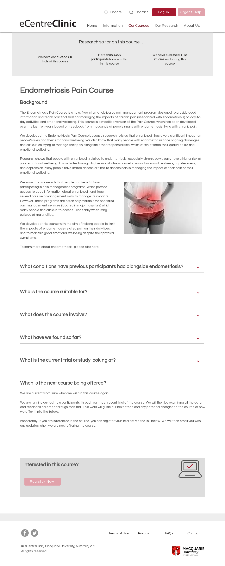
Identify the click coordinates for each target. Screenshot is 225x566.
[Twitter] (34, 533)
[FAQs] (169, 533)
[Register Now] (42, 482)
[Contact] (138, 12)
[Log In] (164, 12)
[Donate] (113, 12)
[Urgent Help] (191, 12)
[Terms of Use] (118, 533)
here (95, 247)
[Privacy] (143, 533)
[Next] (198, 267)
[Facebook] (25, 533)
